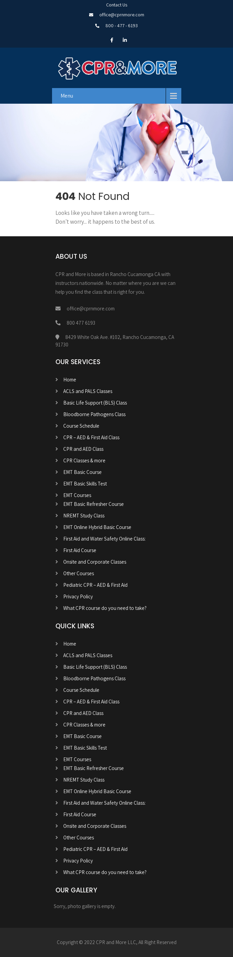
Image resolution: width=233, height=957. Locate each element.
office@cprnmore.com (121, 15)
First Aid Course (79, 550)
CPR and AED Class (83, 449)
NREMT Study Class (83, 515)
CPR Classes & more (84, 460)
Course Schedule (81, 426)
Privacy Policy (78, 596)
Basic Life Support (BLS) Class (95, 402)
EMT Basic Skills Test (85, 483)
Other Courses (78, 573)
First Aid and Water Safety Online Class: (104, 538)
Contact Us (116, 5)
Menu (67, 95)
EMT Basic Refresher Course (93, 504)
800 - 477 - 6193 (121, 25)
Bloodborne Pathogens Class (94, 414)
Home (69, 379)
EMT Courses (77, 495)
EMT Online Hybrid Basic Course (97, 527)
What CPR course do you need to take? (105, 608)
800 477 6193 (81, 323)
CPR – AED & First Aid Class (91, 437)
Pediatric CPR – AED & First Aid (95, 585)
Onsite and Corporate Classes (94, 562)
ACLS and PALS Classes (87, 391)
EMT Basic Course (82, 472)
